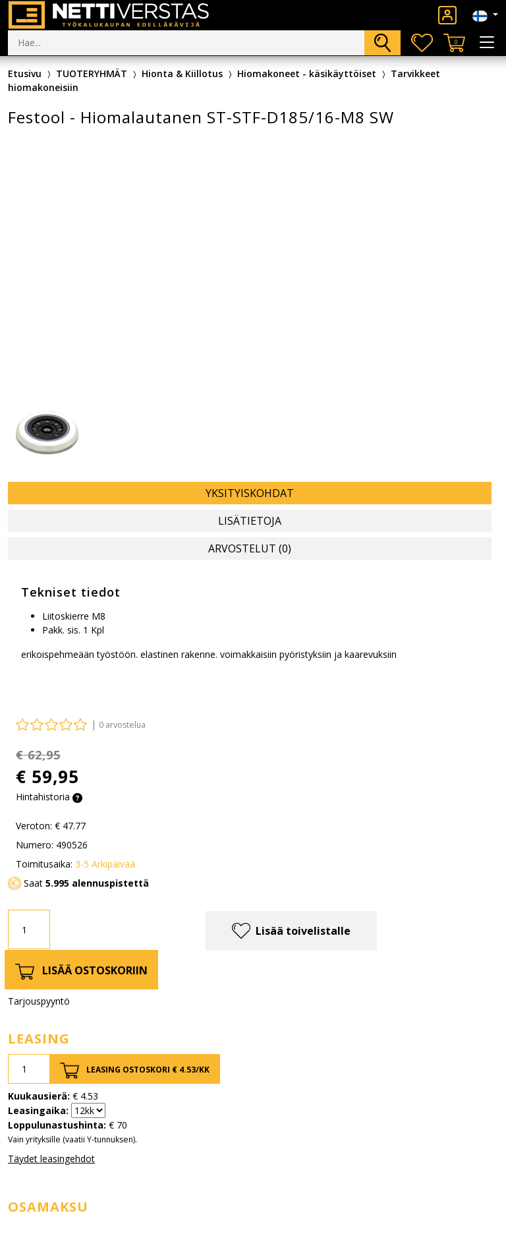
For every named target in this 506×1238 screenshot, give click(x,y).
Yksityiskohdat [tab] (250, 493)
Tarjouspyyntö (39, 1001)
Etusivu (25, 73)
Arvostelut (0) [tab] (249, 548)
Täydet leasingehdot (51, 1158)
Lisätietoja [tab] (249, 521)
